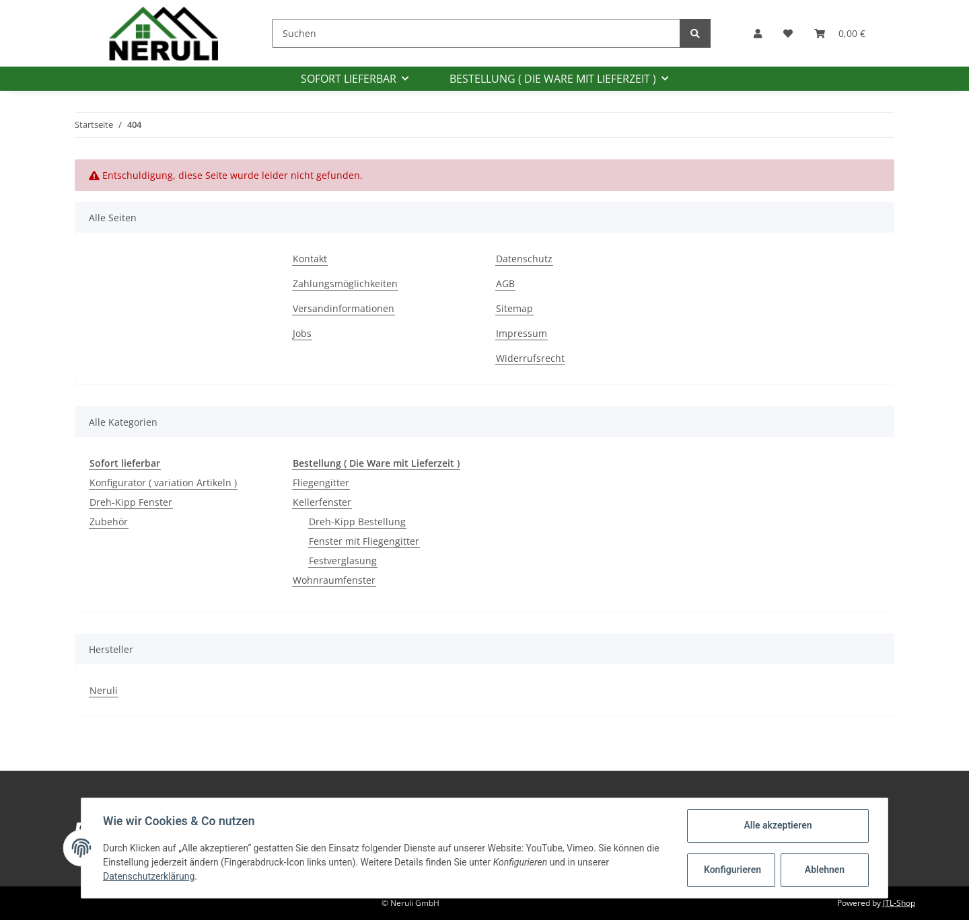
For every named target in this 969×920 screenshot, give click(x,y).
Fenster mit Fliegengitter (364, 541)
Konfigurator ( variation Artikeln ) (163, 482)
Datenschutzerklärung (148, 876)
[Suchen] (476, 33)
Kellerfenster (322, 502)
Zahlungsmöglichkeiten (345, 283)
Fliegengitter (321, 482)
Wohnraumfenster (334, 580)
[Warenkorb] (839, 33)
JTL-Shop (899, 903)
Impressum (521, 333)
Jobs (302, 333)
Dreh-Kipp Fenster (130, 502)
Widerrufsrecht (530, 358)
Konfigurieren (732, 869)
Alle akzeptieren (778, 825)
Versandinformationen (343, 308)
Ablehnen (825, 869)
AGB (505, 283)
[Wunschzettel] (788, 33)
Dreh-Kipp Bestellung (357, 521)
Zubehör (108, 521)
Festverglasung (343, 560)
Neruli (103, 690)
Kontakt (310, 258)
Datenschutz (524, 258)
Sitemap (514, 308)
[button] (758, 33)
